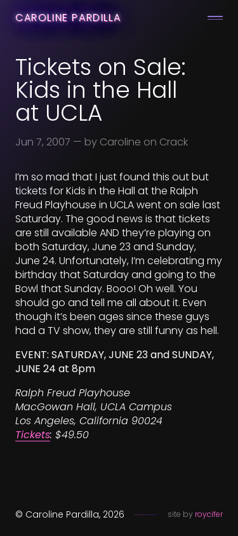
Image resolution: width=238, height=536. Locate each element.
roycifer (209, 514)
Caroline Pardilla (68, 17)
